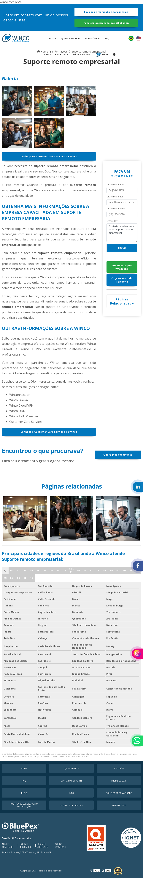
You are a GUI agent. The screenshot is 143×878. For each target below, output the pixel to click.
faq (107, 38)
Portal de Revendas (71, 805)
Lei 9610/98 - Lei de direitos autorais (75, 756)
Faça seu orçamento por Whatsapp (106, 23)
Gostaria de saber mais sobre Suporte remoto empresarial (122, 232)
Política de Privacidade (119, 793)
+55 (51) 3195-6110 (60, 845)
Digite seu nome (115, 184)
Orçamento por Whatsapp (122, 267)
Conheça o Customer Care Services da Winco (48, 156)
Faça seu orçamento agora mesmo (106, 12)
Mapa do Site (119, 805)
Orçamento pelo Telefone (122, 280)
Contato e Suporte (55, 54)
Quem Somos (69, 38)
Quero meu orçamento (118, 454)
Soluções (91, 38)
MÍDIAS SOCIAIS (81, 54)
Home (52, 38)
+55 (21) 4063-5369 (25, 845)
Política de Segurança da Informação (24, 805)
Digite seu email (115, 196)
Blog (105, 54)
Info (71, 793)
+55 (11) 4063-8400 (7, 845)
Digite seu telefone (116, 208)
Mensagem (112, 220)
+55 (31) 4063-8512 (42, 845)
